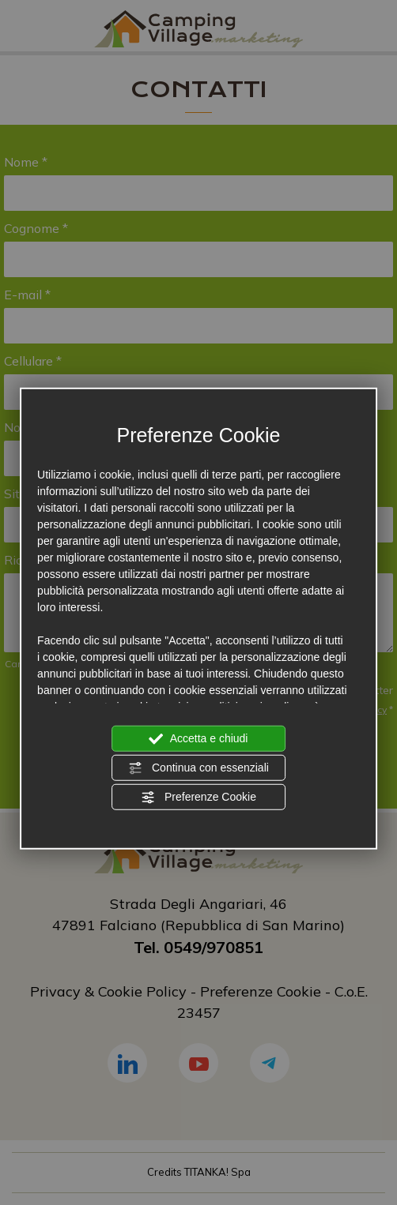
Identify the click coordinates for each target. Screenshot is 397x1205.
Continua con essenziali (198, 767)
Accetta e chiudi (198, 738)
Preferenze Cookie (198, 797)
